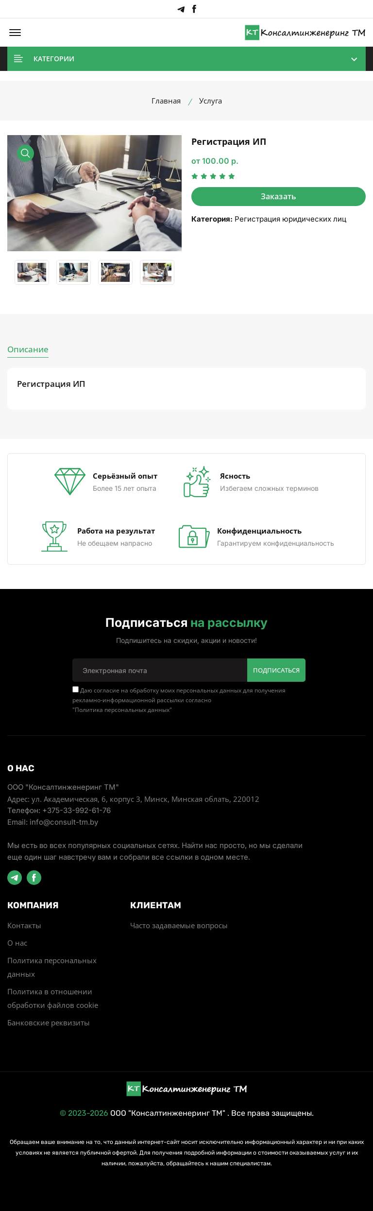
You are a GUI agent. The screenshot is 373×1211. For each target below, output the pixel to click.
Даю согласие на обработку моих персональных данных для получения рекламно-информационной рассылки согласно (179, 699)
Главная (166, 100)
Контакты (24, 925)
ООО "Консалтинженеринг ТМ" (167, 1112)
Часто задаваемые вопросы (179, 925)
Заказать (279, 196)
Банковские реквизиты (48, 1022)
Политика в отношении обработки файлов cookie (52, 997)
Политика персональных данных (122, 709)
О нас (17, 942)
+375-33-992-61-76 (76, 809)
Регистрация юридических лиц (290, 219)
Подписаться (276, 669)
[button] (15, 32)
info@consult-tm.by (64, 821)
